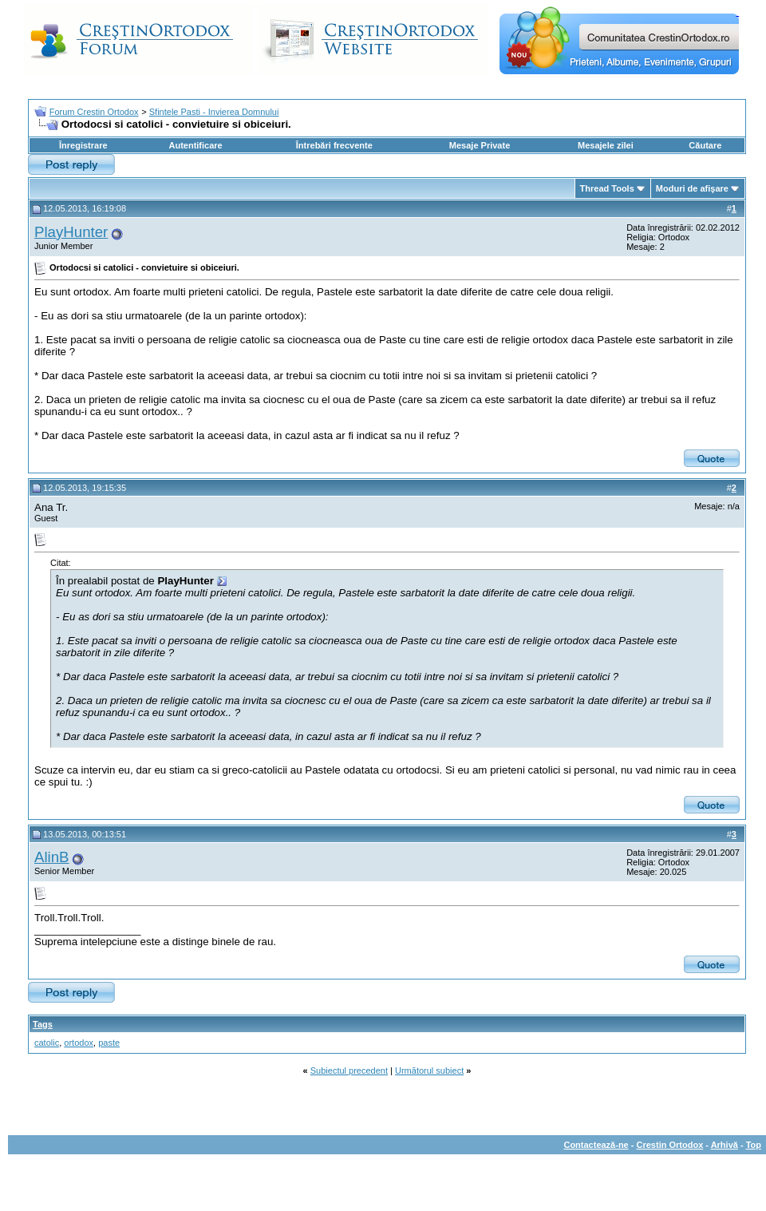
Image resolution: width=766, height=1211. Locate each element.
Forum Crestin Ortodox (94, 112)
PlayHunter (71, 232)
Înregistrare (83, 145)
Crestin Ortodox (670, 1145)
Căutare (705, 145)
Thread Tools (607, 188)
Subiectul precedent (349, 1070)
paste (109, 1042)
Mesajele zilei (606, 145)
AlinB (51, 857)
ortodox (78, 1042)
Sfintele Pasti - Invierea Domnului (214, 112)
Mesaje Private (479, 145)
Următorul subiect (429, 1070)
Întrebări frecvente (334, 145)
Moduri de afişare (692, 188)
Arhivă (724, 1145)
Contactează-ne (595, 1145)
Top (753, 1145)
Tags (43, 1024)
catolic (46, 1042)
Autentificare (195, 145)
